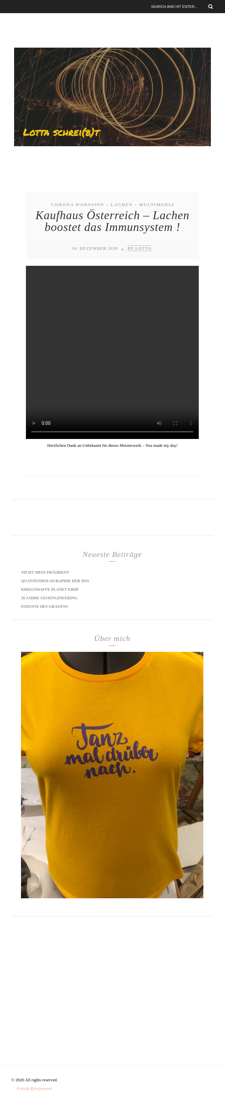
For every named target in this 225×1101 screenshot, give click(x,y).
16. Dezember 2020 (95, 248)
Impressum (42, 1088)
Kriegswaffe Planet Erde (50, 589)
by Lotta (140, 248)
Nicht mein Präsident (45, 572)
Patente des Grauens (44, 606)
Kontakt (24, 1088)
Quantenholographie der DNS (55, 581)
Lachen (122, 204)
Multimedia (156, 204)
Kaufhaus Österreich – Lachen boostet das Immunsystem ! (112, 221)
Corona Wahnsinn (77, 204)
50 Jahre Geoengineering (49, 598)
